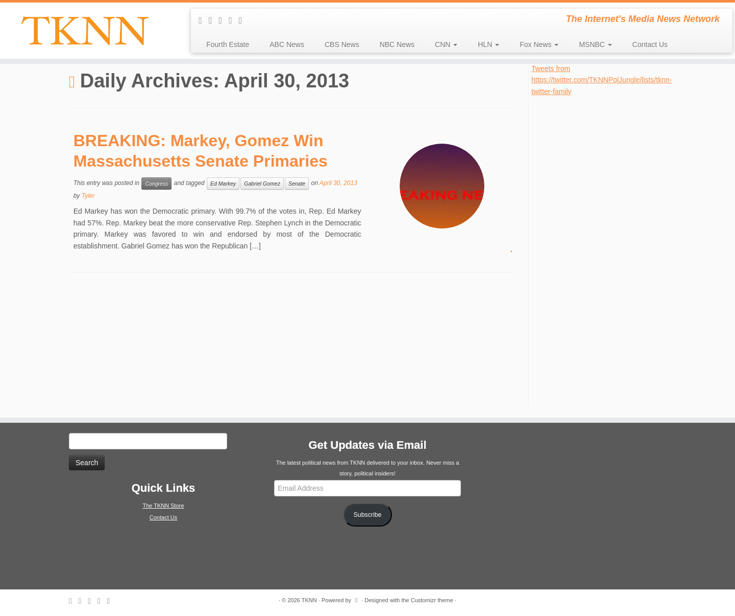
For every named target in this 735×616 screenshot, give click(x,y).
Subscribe (368, 514)
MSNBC (595, 44)
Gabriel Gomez (262, 183)
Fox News (539, 44)
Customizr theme (432, 600)
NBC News (397, 44)
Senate (296, 183)
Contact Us (650, 44)
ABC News (287, 44)
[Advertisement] (607, 250)
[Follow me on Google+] (244, 20)
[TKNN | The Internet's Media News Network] (84, 31)
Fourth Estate (227, 44)
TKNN (309, 600)
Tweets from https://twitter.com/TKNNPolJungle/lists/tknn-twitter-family (601, 80)
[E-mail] (214, 20)
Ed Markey (223, 183)
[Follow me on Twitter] (224, 20)
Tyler (88, 195)
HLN (488, 44)
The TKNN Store (163, 506)
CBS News (342, 44)
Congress (156, 183)
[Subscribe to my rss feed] (204, 20)
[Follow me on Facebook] (234, 20)
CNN (446, 44)
